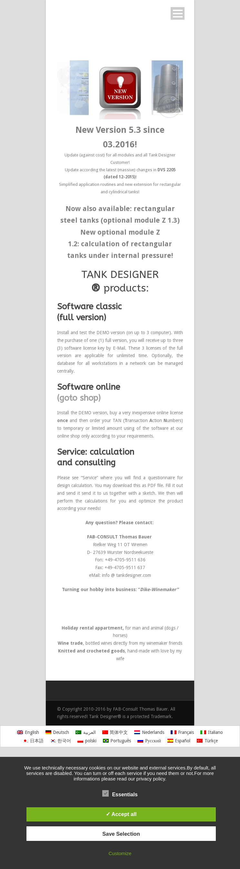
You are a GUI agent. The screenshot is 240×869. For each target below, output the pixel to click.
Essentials (119, 793)
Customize (120, 853)
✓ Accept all (121, 814)
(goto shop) (79, 398)
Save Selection (121, 834)
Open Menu (178, 13)
